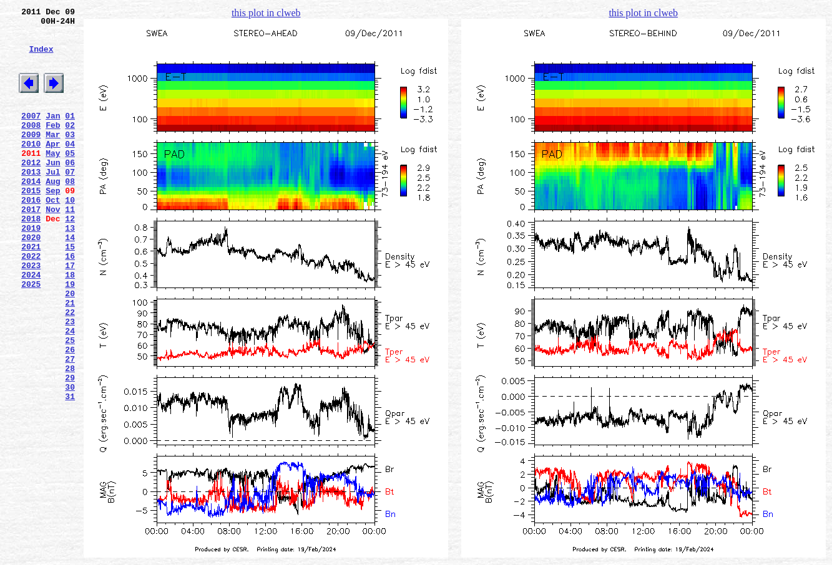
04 (70, 167)
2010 (31, 167)
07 (70, 201)
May (53, 179)
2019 (31, 268)
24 (70, 392)
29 (70, 448)
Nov (53, 246)
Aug (53, 212)
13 (70, 268)
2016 (31, 235)
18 (70, 325)
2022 (31, 302)
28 (70, 437)
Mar (53, 156)
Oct (53, 235)
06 (70, 190)
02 (70, 145)
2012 (31, 190)
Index (41, 58)
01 (70, 134)
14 (70, 280)
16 (70, 302)
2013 (31, 201)
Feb (53, 145)
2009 (31, 156)
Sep (53, 223)
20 (70, 347)
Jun (53, 190)
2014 (31, 212)
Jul (53, 201)
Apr (53, 167)
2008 (31, 145)
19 (70, 336)
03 (70, 156)
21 (70, 358)
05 (70, 179)
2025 (31, 336)
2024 (31, 325)
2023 (31, 313)
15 (70, 291)
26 (70, 414)
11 (70, 246)
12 (70, 257)
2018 (31, 257)
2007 (31, 134)
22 (70, 369)
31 (70, 470)
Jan (53, 134)
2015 (31, 223)
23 (70, 381)
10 (70, 235)
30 (70, 459)
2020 (31, 280)
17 (70, 313)
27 (70, 426)
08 (70, 212)
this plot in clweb (266, 12)
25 (70, 403)
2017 (31, 246)
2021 (31, 291)
